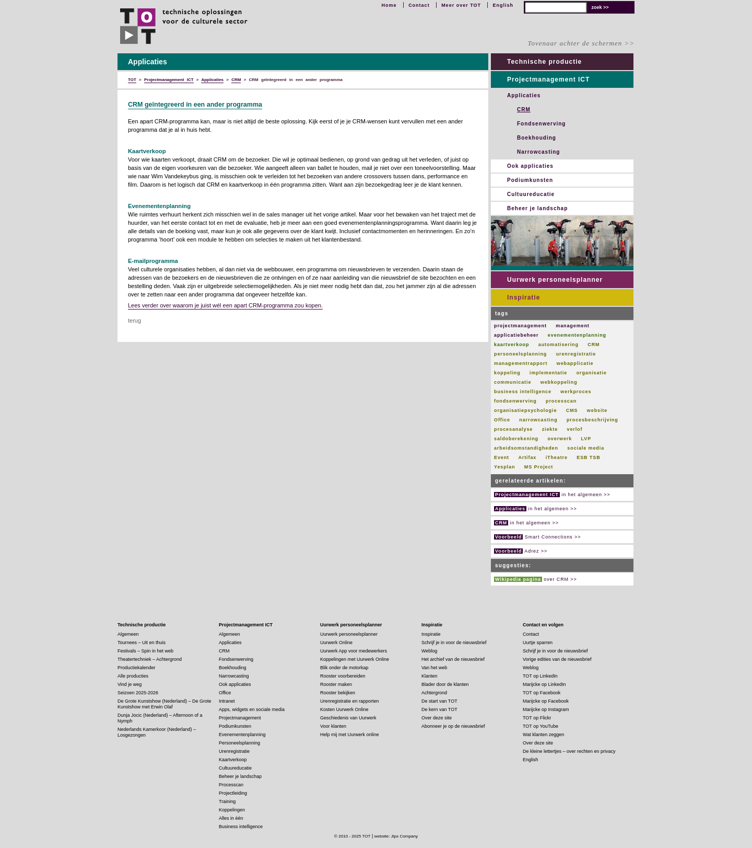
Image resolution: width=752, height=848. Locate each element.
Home (389, 5)
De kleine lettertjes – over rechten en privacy (569, 751)
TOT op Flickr (537, 717)
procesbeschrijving (592, 419)
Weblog (429, 651)
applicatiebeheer (516, 335)
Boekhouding (536, 138)
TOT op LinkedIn (540, 676)
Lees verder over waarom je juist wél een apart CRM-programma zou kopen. (225, 305)
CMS (572, 410)
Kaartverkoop (233, 759)
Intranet (227, 701)
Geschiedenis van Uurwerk (348, 717)
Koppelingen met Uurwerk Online (354, 659)
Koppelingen (232, 809)
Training (227, 801)
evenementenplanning (577, 335)
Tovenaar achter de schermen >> (581, 43)
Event (501, 457)
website (597, 410)
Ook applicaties (530, 166)
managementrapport (520, 363)
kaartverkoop (511, 344)
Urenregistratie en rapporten (349, 701)
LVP (586, 438)
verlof (574, 429)
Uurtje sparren (538, 642)
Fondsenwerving (541, 124)
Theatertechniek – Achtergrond (150, 659)
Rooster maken (336, 684)
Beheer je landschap (537, 208)
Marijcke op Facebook (546, 701)
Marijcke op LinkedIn (544, 684)
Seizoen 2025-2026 (138, 692)
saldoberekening (516, 438)
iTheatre (557, 457)
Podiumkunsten (530, 180)
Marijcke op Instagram (546, 709)
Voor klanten (333, 726)
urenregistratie (576, 354)
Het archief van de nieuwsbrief (453, 659)
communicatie (512, 382)
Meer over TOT (461, 5)
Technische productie (544, 61)
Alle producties (133, 676)
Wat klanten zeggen (543, 734)
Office (502, 419)
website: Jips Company (396, 836)
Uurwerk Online (336, 642)
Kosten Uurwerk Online (344, 709)
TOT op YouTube (540, 726)
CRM (524, 109)
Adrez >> (520, 551)
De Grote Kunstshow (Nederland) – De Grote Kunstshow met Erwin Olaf (165, 703)
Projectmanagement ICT (548, 79)
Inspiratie (523, 297)
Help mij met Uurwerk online (349, 734)
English (502, 5)
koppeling (507, 372)
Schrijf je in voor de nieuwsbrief (454, 642)
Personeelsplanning (239, 743)
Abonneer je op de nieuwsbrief (453, 726)
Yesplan (504, 466)
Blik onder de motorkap (344, 667)
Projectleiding (233, 793)
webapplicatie (575, 363)
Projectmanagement (240, 717)
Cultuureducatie (531, 194)
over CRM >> (535, 579)
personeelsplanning (520, 354)
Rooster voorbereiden (343, 676)
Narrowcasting (538, 152)
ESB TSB (588, 457)
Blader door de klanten (445, 684)
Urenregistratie (234, 751)
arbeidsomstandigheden (526, 448)
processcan (561, 401)
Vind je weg (130, 684)
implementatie (548, 372)
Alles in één (231, 818)
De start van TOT (439, 701)
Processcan (231, 784)
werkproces (575, 391)
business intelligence (522, 391)
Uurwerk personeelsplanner (555, 279)
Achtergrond (434, 692)
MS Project (539, 466)
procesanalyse (513, 429)
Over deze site (436, 717)
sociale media (585, 448)
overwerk (559, 438)
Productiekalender (137, 667)
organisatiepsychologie (525, 410)
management (573, 325)
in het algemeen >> (552, 494)
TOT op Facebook (541, 692)
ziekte (550, 429)
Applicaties (523, 95)
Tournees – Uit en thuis (142, 642)
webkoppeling (559, 382)
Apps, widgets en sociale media (252, 709)
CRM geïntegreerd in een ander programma (195, 104)
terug (134, 320)
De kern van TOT (439, 709)
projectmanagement (520, 325)
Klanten (429, 676)
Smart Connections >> (537, 537)
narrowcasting (538, 419)
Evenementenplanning (242, 734)
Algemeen (128, 634)
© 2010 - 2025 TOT (352, 836)
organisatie (592, 372)
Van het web (434, 667)
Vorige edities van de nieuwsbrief (557, 659)
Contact (419, 5)
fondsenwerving (515, 401)
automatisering (558, 344)
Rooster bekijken (337, 692)
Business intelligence (241, 826)
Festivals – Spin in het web (145, 651)
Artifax (527, 457)
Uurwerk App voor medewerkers (353, 651)
